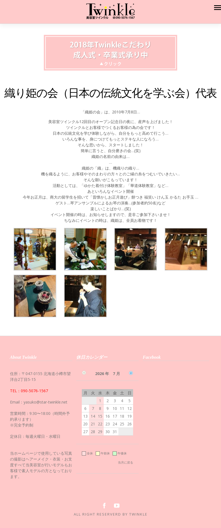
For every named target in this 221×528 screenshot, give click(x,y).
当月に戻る (125, 462)
